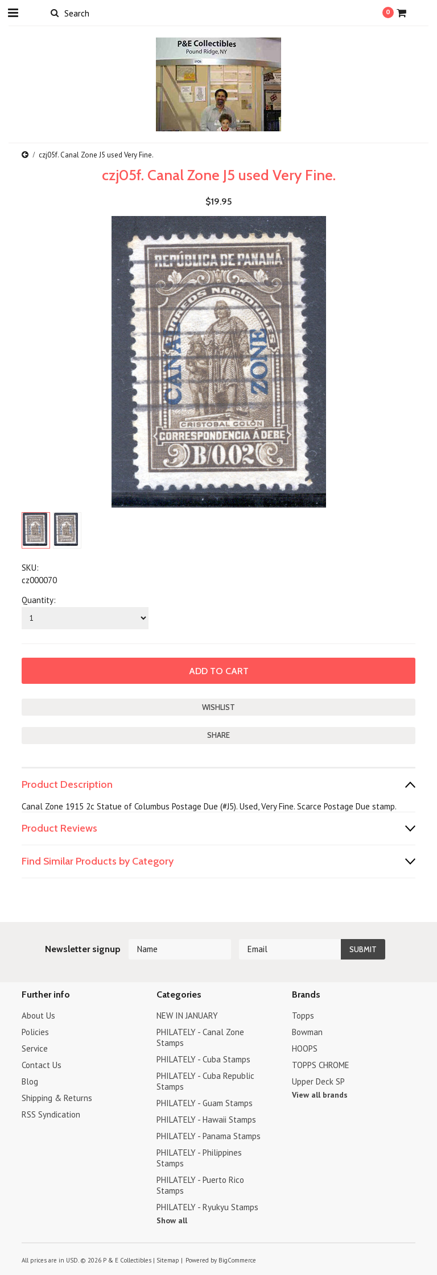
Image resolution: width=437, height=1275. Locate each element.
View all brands (320, 1095)
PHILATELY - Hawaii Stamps (206, 1119)
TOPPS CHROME (320, 1065)
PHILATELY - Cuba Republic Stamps (205, 1081)
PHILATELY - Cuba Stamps (203, 1059)
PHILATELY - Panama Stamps (208, 1136)
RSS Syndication (51, 1114)
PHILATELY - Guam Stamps (204, 1103)
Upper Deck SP (318, 1081)
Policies (35, 1032)
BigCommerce (237, 1260)
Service (35, 1048)
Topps (303, 1015)
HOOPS (305, 1048)
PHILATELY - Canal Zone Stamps (200, 1037)
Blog (30, 1081)
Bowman (307, 1032)
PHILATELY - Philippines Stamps (199, 1158)
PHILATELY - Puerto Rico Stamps (200, 1185)
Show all (171, 1220)
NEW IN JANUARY (187, 1015)
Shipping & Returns (57, 1098)
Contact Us (41, 1065)
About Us (38, 1015)
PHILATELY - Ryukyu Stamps (207, 1207)
